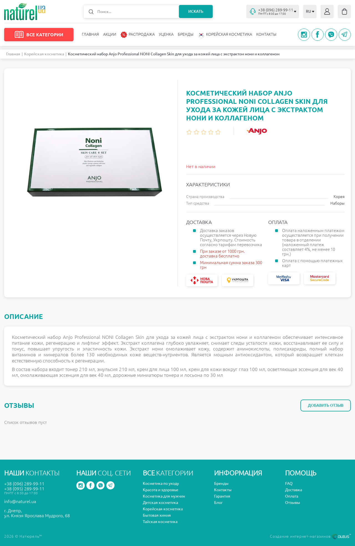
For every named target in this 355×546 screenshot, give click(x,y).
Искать (195, 11)
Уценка (166, 34)
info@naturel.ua (20, 501)
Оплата (291, 496)
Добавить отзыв (325, 405)
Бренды (186, 34)
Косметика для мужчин (164, 496)
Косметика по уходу (161, 483)
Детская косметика (160, 502)
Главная (90, 34)
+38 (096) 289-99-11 (24, 483)
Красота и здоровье (160, 490)
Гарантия (222, 496)
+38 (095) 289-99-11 (24, 488)
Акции (109, 34)
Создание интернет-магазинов (310, 536)
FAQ (289, 483)
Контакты (266, 34)
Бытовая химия (157, 515)
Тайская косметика (160, 521)
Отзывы (292, 502)
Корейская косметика (44, 54)
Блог (218, 502)
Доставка (293, 490)
